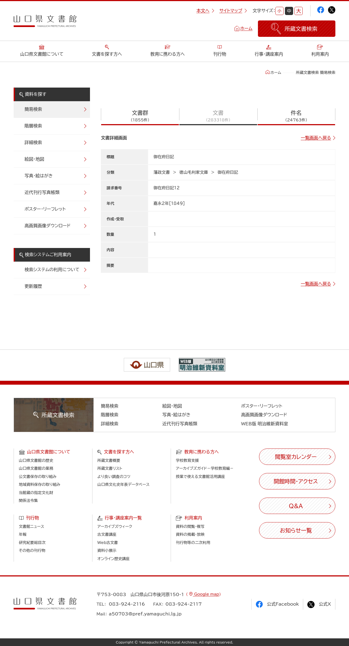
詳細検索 (33, 142)
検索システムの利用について (52, 269)
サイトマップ (233, 10)
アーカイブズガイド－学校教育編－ (205, 468)
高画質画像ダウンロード (48, 225)
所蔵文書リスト (109, 468)
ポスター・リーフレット (45, 209)
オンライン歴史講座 (113, 559)
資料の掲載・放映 (190, 534)
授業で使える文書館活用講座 (200, 476)
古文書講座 (106, 534)
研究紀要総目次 (32, 543)
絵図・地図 (34, 159)
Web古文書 (107, 543)
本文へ (205, 10)
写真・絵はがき (39, 176)
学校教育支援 (187, 460)
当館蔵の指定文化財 (36, 493)
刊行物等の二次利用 (193, 543)
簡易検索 (33, 109)
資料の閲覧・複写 (190, 526)
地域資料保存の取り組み (39, 484)
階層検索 (33, 126)
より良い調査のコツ (113, 476)
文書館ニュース (31, 526)
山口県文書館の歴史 (36, 460)
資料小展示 (106, 550)
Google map (206, 594)
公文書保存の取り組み (37, 476)
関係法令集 (28, 501)
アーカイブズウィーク (114, 526)
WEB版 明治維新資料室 (264, 423)
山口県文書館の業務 (36, 468)
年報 (22, 534)
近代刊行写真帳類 (42, 192)
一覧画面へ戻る (316, 138)
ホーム (246, 28)
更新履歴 (33, 286)
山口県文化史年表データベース (123, 484)
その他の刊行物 (32, 550)
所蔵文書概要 (108, 460)
